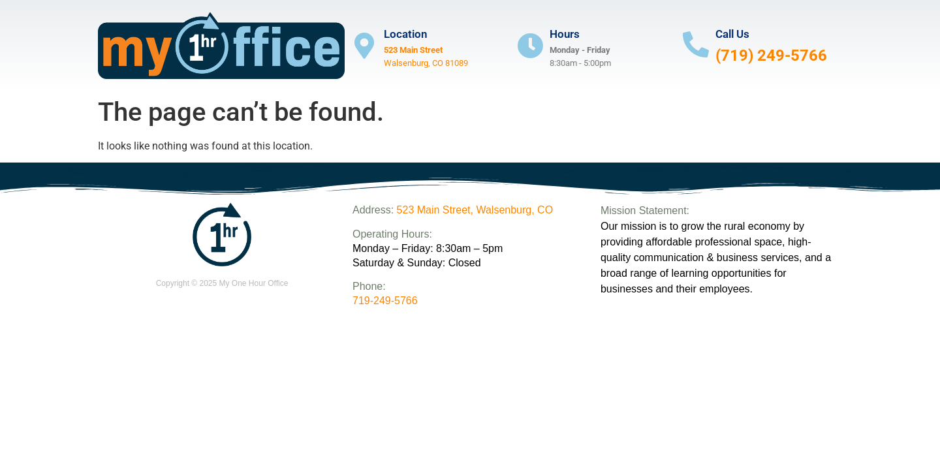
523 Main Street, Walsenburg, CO (475, 209)
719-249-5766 (385, 300)
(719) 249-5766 (771, 55)
